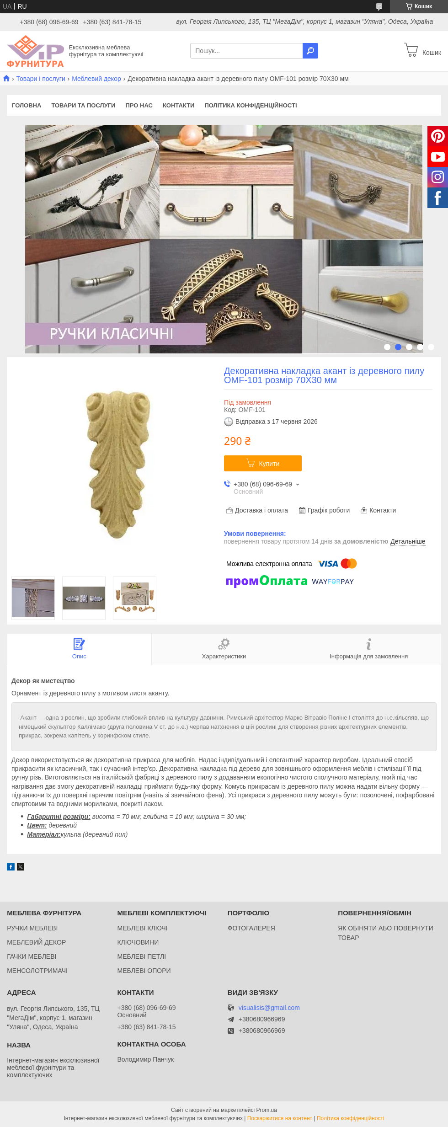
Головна (26, 105)
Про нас (138, 105)
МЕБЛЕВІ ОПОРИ (144, 970)
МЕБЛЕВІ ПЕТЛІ (141, 956)
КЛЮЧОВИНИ (138, 942)
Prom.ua (266, 1110)
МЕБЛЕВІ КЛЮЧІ (142, 928)
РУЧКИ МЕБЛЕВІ (32, 928)
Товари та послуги (83, 105)
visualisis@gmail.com (269, 1007)
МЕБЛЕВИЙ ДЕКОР (36, 942)
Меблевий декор (96, 78)
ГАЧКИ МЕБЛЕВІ (31, 956)
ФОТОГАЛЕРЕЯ (251, 928)
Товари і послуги (40, 78)
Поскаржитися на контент (279, 1118)
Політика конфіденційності (250, 105)
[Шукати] (310, 51)
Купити (269, 463)
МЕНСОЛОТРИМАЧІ (37, 970)
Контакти (179, 105)
